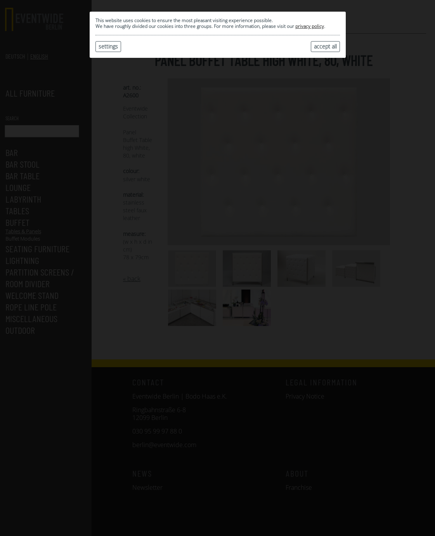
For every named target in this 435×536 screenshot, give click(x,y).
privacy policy (309, 26)
